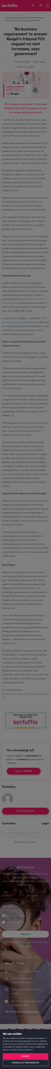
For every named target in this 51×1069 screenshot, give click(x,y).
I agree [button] (25, 1056)
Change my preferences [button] (25, 1063)
